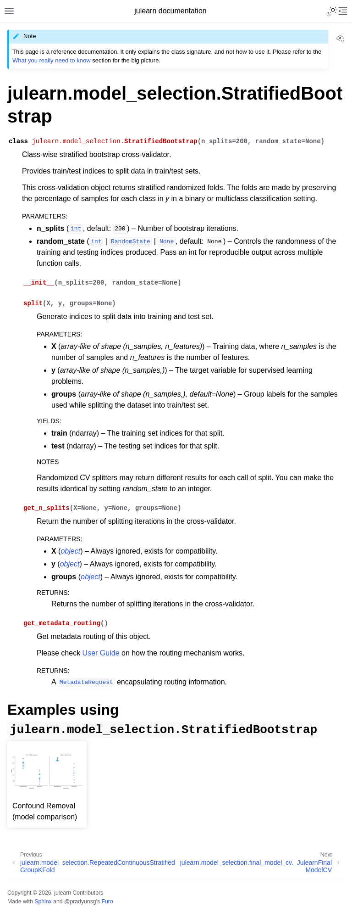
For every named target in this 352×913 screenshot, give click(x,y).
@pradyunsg (80, 901)
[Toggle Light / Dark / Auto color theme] (331, 11)
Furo (107, 901)
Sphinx (42, 901)
